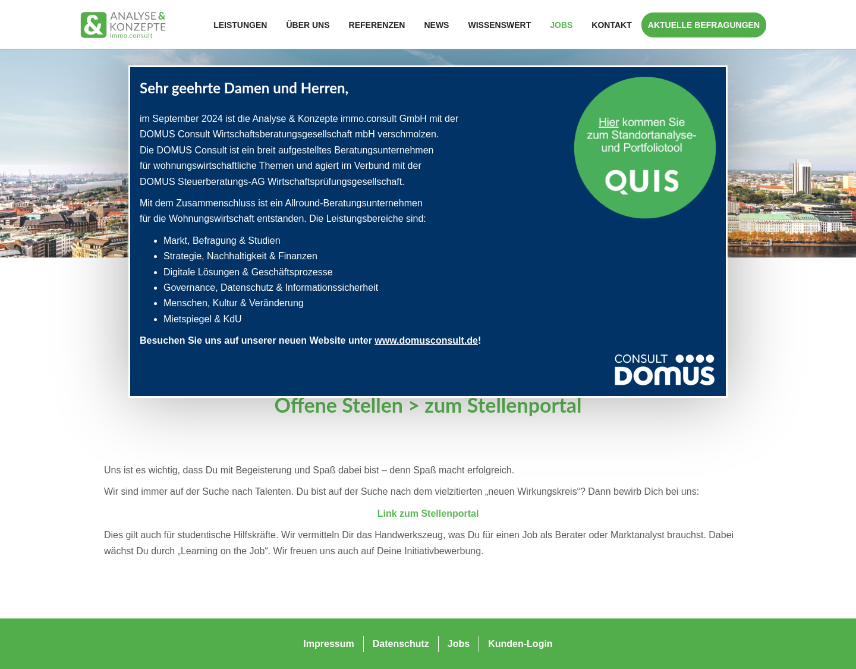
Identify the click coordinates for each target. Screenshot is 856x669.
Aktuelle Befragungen (704, 25)
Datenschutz (401, 644)
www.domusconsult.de (426, 340)
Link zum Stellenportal (428, 513)
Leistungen (240, 25)
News (436, 25)
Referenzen (377, 25)
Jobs (561, 25)
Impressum (328, 644)
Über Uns (307, 25)
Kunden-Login (520, 644)
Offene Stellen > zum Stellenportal (427, 404)
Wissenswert (499, 25)
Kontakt (611, 25)
